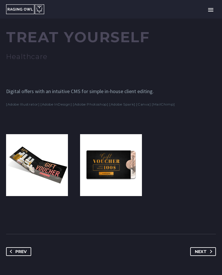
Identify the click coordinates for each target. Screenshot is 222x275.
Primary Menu (210, 10)
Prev (17, 251)
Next (204, 251)
